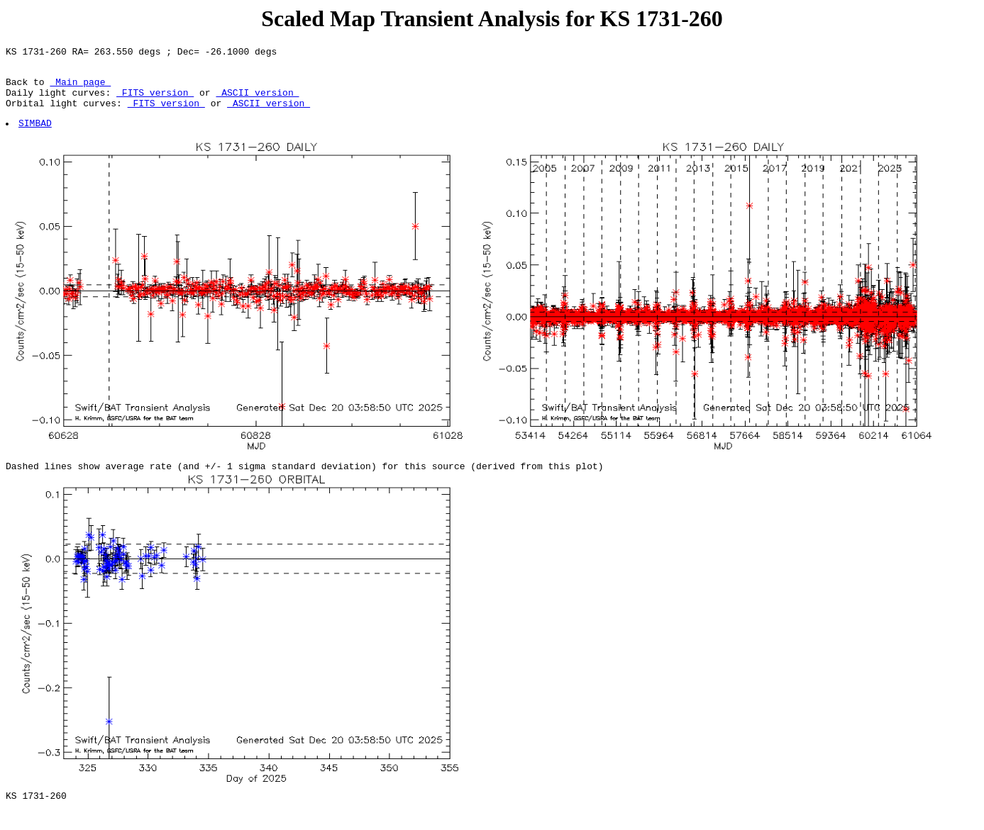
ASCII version (257, 100)
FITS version (155, 100)
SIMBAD (35, 135)
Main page (80, 88)
